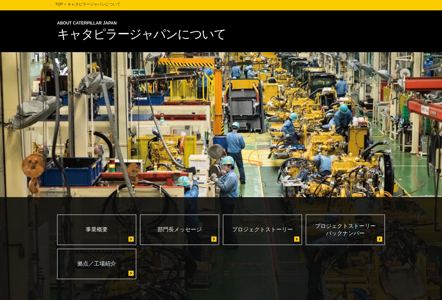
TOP (59, 4)
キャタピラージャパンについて (94, 4)
